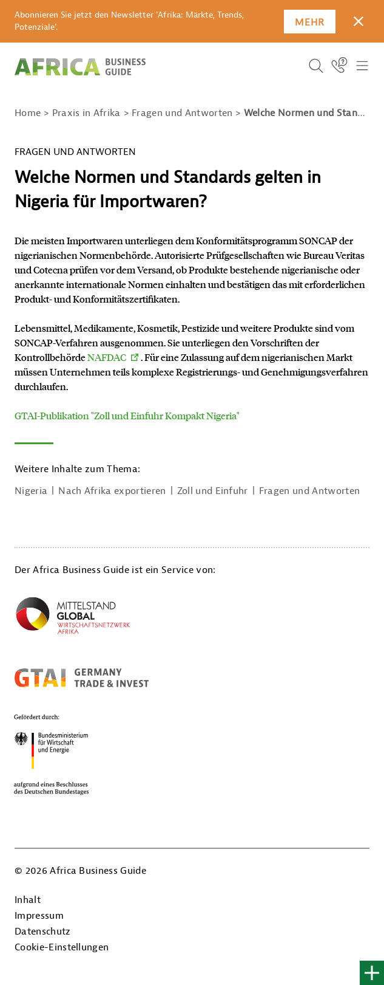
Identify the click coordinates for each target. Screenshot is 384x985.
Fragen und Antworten (309, 491)
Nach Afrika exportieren (112, 491)
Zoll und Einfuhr (212, 491)
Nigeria (31, 491)
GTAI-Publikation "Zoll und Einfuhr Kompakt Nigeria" (127, 415)
